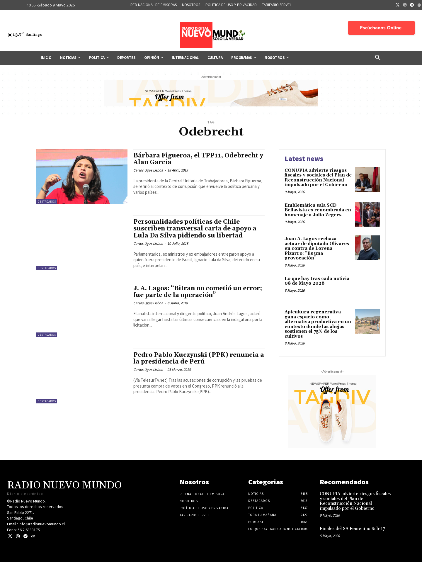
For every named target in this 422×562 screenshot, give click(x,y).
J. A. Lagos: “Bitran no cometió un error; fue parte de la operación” (197, 292)
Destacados (47, 201)
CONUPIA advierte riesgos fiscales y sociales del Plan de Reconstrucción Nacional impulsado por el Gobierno (318, 178)
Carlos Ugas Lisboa (148, 170)
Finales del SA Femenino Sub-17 (352, 529)
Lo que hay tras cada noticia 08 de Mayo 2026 (317, 281)
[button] (378, 58)
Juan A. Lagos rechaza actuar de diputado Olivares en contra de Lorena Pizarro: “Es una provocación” (317, 248)
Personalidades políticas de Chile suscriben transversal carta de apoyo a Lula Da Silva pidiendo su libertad (194, 228)
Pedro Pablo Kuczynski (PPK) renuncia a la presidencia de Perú (198, 358)
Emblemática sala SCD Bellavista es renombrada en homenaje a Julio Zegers (318, 210)
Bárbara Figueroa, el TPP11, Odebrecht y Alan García (198, 159)
